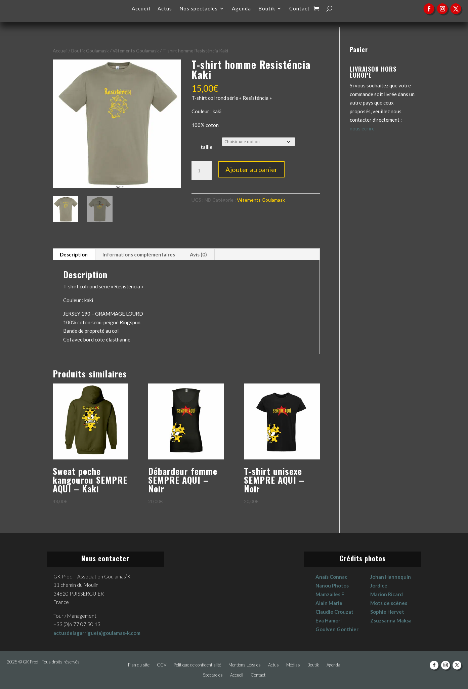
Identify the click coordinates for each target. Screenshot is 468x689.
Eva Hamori (328, 620)
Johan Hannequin (390, 577)
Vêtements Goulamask (136, 50)
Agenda (241, 8)
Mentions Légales (244, 664)
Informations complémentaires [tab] (138, 254)
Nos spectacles (198, 8)
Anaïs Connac (331, 577)
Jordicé (378, 585)
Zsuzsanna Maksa (391, 620)
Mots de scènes (388, 603)
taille (207, 147)
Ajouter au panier (251, 169)
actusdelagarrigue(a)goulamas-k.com (96, 633)
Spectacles (213, 675)
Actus (165, 8)
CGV (161, 664)
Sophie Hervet (387, 612)
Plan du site (139, 664)
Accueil (141, 8)
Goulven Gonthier (336, 629)
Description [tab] (74, 254)
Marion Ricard (386, 594)
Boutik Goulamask (90, 50)
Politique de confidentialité (197, 664)
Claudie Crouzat (334, 612)
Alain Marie (328, 603)
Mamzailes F (329, 594)
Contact (299, 8)
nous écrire (362, 128)
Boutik (266, 8)
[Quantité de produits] (202, 170)
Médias (293, 664)
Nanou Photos (332, 585)
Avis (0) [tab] (198, 254)
